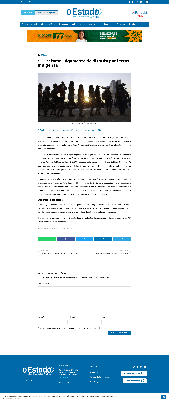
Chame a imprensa (133, 373)
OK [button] (164, 397)
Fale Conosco (95, 382)
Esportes (121, 24)
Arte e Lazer (78, 24)
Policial (132, 24)
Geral (44, 55)
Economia (108, 24)
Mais (143, 24)
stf (68, 228)
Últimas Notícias (48, 24)
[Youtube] (140, 2)
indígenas (44, 228)
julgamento (53, 228)
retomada (62, 228)
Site (103, 317)
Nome (41, 317)
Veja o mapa (63, 377)
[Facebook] (133, 2)
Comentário (43, 284)
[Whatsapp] (129, 2)
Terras (72, 228)
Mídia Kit (93, 367)
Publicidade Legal (29, 24)
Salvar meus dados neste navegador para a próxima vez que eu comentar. (71, 328)
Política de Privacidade (99, 377)
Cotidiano (94, 24)
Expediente (94, 372)
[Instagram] (137, 2)
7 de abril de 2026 (26, 2)
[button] (147, 2)
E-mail (73, 317)
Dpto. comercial (135, 380)
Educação (63, 24)
